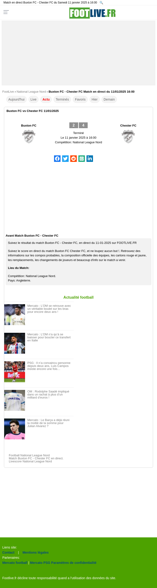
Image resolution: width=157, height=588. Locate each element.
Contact (8, 552)
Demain (109, 99)
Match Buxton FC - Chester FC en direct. (36, 458)
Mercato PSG (40, 563)
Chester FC (128, 125)
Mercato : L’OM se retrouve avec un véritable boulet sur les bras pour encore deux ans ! (49, 309)
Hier (95, 99)
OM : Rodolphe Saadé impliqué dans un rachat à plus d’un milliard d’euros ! (48, 394)
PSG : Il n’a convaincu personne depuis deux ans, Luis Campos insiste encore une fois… (48, 366)
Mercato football (14, 563)
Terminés (62, 99)
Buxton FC (28, 125)
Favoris (80, 99)
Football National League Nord (29, 455)
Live (34, 99)
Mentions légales (35, 552)
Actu (46, 99)
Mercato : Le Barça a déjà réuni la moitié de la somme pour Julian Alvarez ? (48, 423)
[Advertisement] (78, 52)
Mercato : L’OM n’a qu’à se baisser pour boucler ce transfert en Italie (48, 337)
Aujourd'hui (16, 99)
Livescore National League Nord (30, 461)
